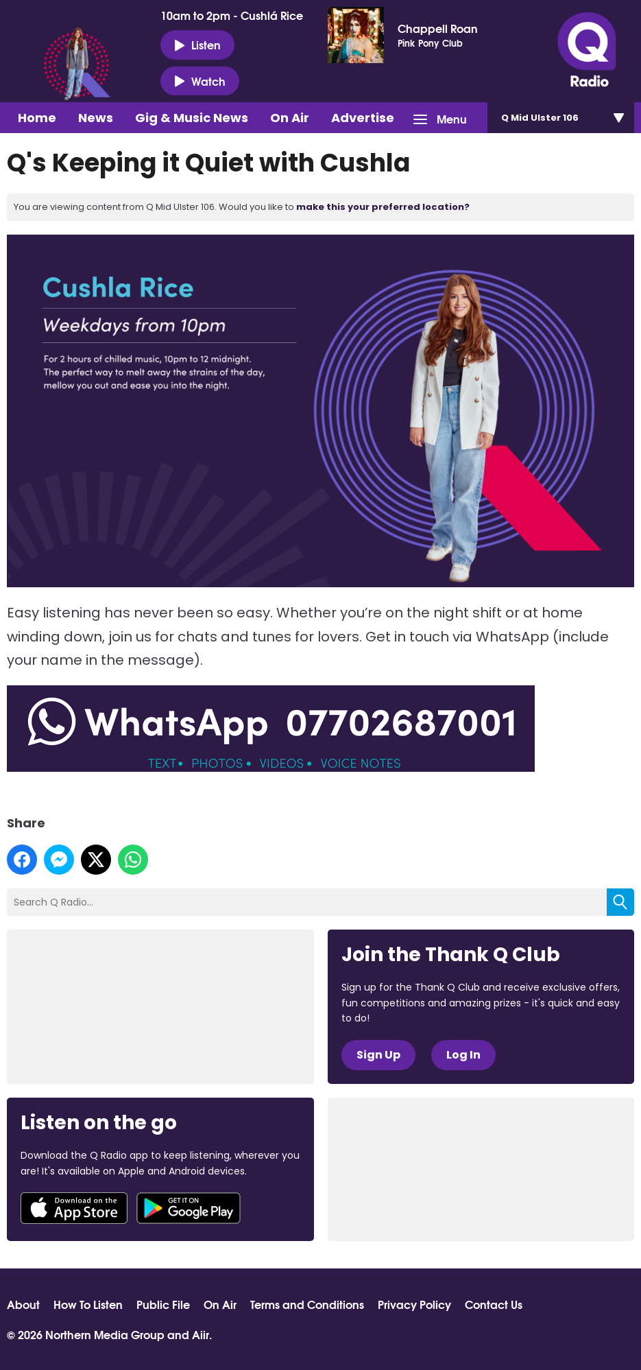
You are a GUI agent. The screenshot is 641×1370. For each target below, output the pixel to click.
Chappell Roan (438, 28)
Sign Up (378, 1055)
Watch (200, 81)
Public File (163, 1304)
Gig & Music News (191, 117)
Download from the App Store (74, 1208)
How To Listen (88, 1304)
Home (37, 117)
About (23, 1304)
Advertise (362, 117)
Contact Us (493, 1304)
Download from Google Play (188, 1208)
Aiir (200, 1334)
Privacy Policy (414, 1304)
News (95, 117)
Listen (197, 45)
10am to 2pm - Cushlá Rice (231, 15)
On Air (289, 117)
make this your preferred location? (383, 206)
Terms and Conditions (307, 1304)
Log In (463, 1055)
